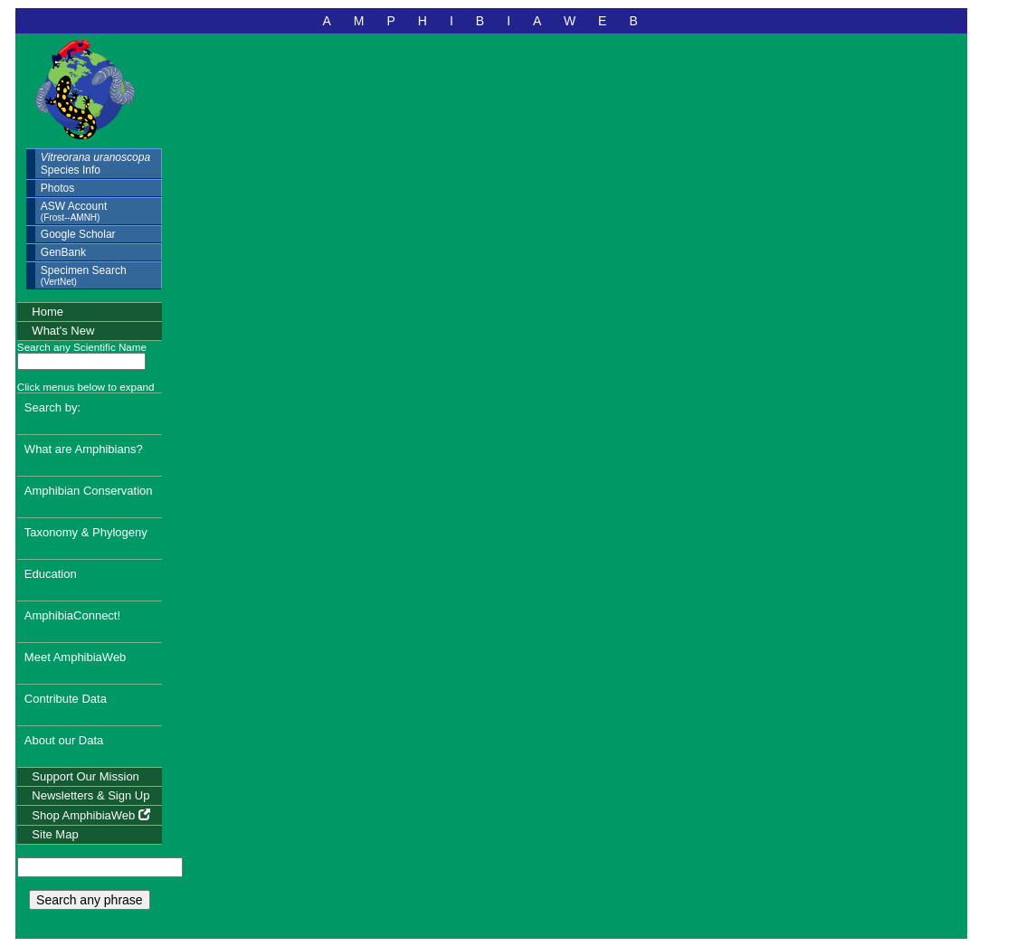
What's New (63, 330)
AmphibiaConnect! (72, 615)
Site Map (55, 834)
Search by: (52, 407)
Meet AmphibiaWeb (75, 657)
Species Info (95, 163)
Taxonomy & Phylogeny (85, 532)
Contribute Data (65, 698)
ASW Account (74, 211)
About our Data (63, 740)
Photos (57, 188)
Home (47, 311)
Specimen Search (84, 275)
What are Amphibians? (83, 449)
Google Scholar (78, 234)
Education (50, 574)
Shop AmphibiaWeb (91, 815)
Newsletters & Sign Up (90, 795)
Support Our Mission (85, 776)
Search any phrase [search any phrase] (89, 900)
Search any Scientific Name (82, 347)
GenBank (63, 252)
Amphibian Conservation (88, 490)
